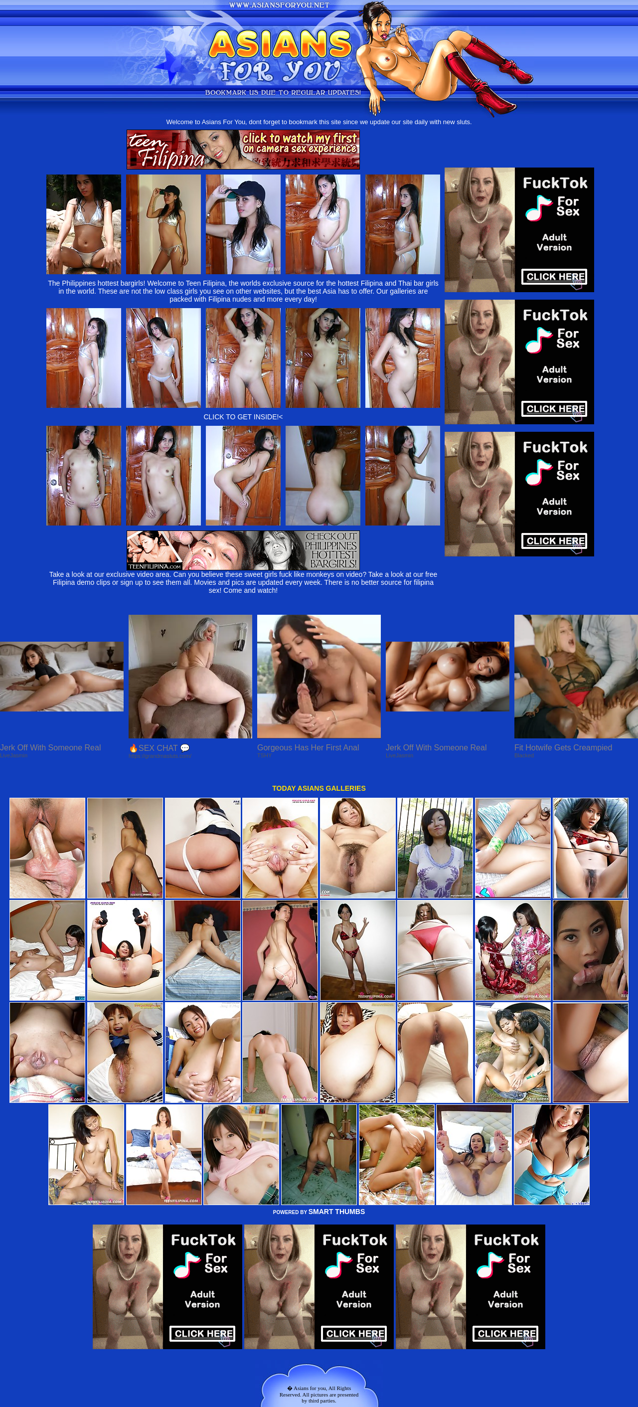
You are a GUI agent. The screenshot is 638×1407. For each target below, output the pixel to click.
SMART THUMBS (337, 1212)
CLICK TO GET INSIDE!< (243, 417)
